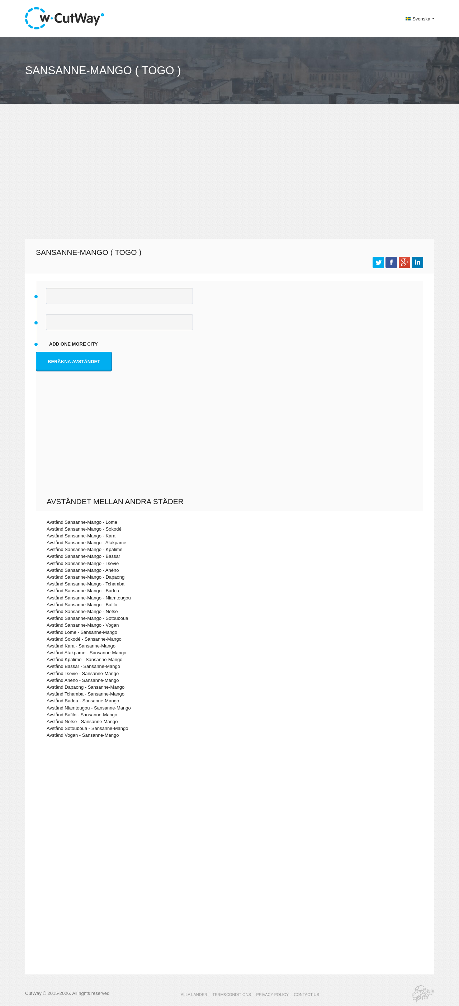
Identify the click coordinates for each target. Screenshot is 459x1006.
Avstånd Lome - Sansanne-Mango (82, 632)
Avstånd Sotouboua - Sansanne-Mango (87, 728)
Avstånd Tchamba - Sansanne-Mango (85, 694)
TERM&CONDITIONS (231, 994)
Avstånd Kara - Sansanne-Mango (81, 646)
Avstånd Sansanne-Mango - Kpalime (85, 549)
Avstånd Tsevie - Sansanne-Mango (83, 673)
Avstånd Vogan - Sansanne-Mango (83, 735)
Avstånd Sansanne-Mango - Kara (81, 535)
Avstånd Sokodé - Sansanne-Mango (84, 639)
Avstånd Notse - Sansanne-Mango (82, 721)
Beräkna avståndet (74, 361)
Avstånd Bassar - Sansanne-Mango (83, 666)
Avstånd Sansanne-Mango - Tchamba (85, 584)
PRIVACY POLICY (272, 994)
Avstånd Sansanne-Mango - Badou (83, 590)
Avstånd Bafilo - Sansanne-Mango (82, 714)
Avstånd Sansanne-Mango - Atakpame (86, 542)
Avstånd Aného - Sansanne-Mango (83, 680)
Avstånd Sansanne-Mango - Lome (82, 522)
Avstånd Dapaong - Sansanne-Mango (85, 687)
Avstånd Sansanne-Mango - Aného (83, 570)
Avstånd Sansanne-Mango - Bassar (83, 556)
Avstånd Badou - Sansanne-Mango (83, 700)
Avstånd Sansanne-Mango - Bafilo (82, 604)
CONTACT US (307, 994)
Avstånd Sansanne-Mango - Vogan (83, 625)
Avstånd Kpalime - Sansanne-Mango (85, 659)
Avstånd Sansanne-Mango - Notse (82, 611)
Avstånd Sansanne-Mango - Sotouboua (87, 618)
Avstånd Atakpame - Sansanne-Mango (86, 652)
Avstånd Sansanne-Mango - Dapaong (85, 577)
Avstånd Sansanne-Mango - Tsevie (83, 563)
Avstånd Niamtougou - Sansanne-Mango (89, 708)
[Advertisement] (229, 174)
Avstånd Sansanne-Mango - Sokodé (84, 529)
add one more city (73, 344)
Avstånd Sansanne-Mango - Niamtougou (89, 598)
